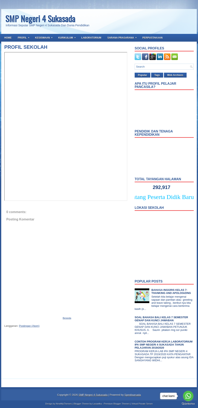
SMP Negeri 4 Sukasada (40, 18)
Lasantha (97, 403)
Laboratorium (91, 37)
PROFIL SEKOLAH (25, 47)
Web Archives (175, 75)
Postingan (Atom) (29, 325)
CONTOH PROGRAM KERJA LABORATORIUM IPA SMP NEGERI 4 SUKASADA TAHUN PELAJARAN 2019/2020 (163, 344)
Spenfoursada (132, 394)
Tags (157, 75)
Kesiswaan (45, 36)
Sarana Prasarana (123, 36)
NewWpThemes (64, 403)
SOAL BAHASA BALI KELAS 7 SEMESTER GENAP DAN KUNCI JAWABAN (161, 319)
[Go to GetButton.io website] (188, 403)
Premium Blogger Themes (117, 403)
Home (8, 37)
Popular (142, 75)
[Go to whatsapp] (188, 396)
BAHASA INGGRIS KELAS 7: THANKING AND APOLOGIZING (171, 291)
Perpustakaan (152, 37)
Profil (25, 36)
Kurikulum (68, 36)
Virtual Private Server (142, 403)
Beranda (67, 318)
